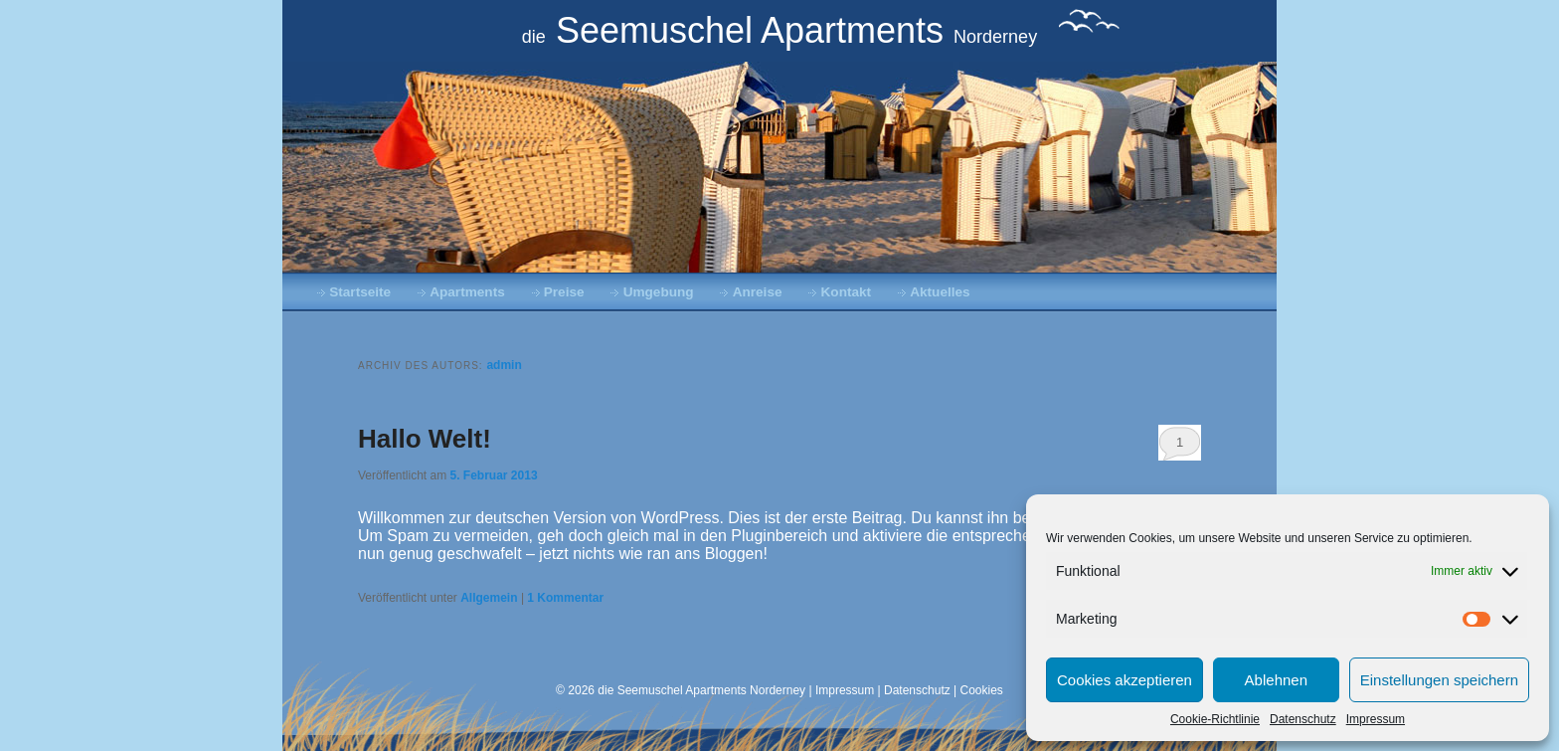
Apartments (467, 291)
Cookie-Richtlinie (1215, 719)
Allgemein (488, 598)
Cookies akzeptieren (1124, 679)
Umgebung (658, 291)
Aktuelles (939, 291)
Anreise (757, 291)
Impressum (1375, 719)
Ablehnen (1276, 679)
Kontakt (846, 291)
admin (503, 365)
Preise (564, 291)
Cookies (981, 690)
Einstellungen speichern (1439, 679)
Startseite (360, 291)
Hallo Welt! (424, 439)
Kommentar (565, 598)
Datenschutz (1303, 719)
